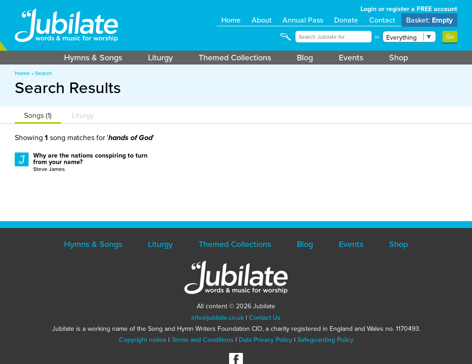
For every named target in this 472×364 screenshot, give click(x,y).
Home (231, 20)
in (377, 37)
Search (43, 73)
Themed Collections (235, 58)
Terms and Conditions (202, 340)
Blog (305, 58)
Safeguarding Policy (325, 340)
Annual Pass (303, 20)
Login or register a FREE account (408, 9)
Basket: (429, 20)
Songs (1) (38, 115)
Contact (382, 20)
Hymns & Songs (93, 58)
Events (351, 58)
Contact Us (265, 318)
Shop (398, 58)
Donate (346, 20)
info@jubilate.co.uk (217, 318)
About (261, 20)
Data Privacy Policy (265, 340)
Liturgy (160, 58)
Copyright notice (142, 340)
